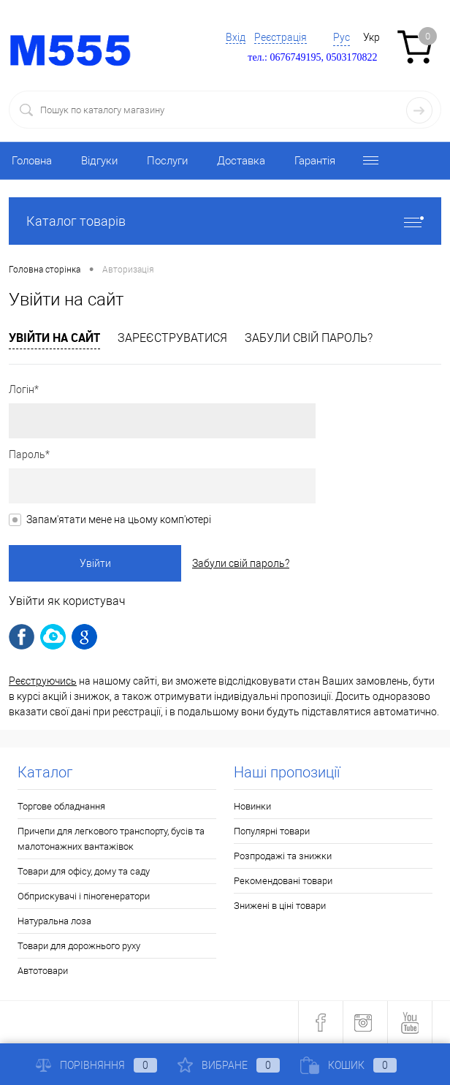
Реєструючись (43, 681)
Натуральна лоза (54, 920)
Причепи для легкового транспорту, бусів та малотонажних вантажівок (111, 839)
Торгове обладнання (61, 806)
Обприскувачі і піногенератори (84, 896)
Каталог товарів (225, 221)
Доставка (241, 160)
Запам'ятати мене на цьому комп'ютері (118, 519)
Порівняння (96, 1065)
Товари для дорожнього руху (79, 945)
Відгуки (99, 160)
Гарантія (314, 160)
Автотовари (43, 970)
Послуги (167, 160)
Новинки (252, 806)
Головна (32, 160)
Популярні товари (272, 831)
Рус (341, 37)
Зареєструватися (172, 338)
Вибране (229, 1065)
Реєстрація (280, 37)
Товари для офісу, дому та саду (84, 871)
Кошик (348, 1065)
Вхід (235, 37)
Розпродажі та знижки (283, 855)
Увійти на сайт (54, 338)
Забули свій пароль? (309, 338)
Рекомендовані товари (283, 880)
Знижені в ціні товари (280, 905)
